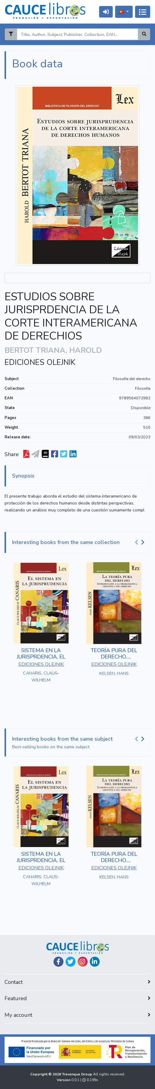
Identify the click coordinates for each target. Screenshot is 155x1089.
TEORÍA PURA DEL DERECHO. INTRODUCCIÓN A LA (114, 657)
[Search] (77, 34)
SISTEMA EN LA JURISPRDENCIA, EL (41, 654)
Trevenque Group (77, 1074)
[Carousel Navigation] (140, 542)
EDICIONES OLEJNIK (40, 362)
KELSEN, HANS (114, 673)
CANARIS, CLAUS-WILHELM (41, 676)
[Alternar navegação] (142, 12)
